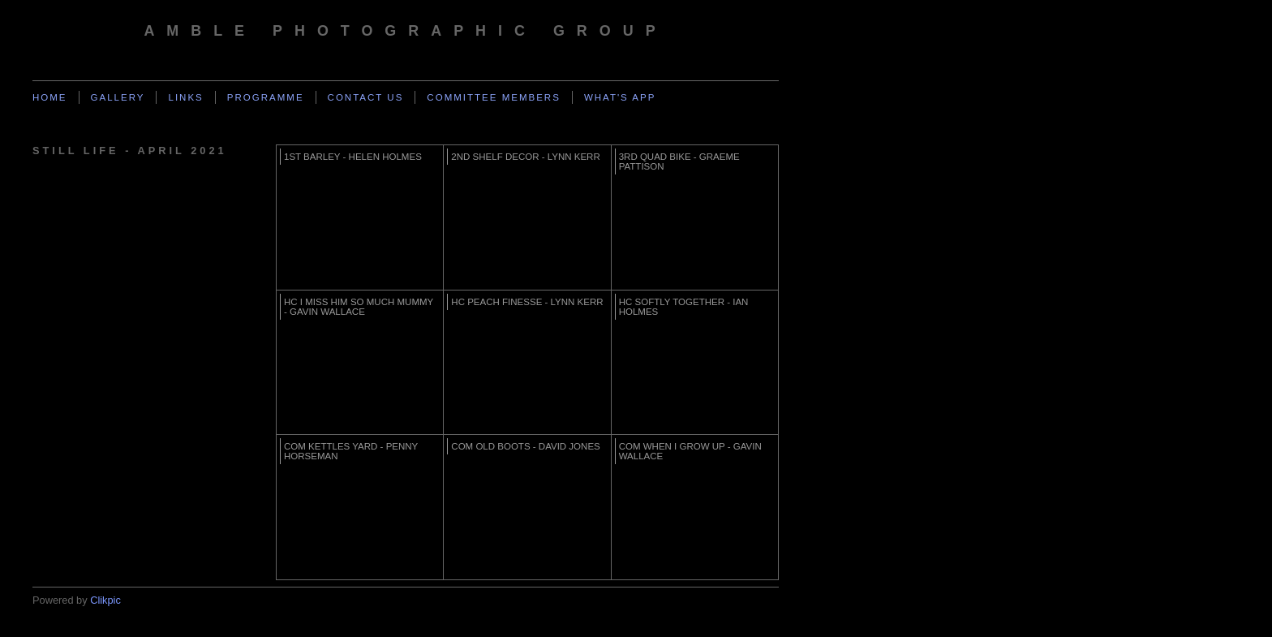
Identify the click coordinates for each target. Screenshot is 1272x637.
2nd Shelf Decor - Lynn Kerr (525, 156)
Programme (265, 97)
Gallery (118, 97)
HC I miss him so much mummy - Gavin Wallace (358, 306)
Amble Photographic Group (405, 31)
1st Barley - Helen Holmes (353, 156)
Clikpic (105, 600)
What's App (620, 97)
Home (49, 97)
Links (185, 97)
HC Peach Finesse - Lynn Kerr (527, 302)
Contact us (366, 97)
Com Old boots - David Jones (525, 446)
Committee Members (494, 97)
